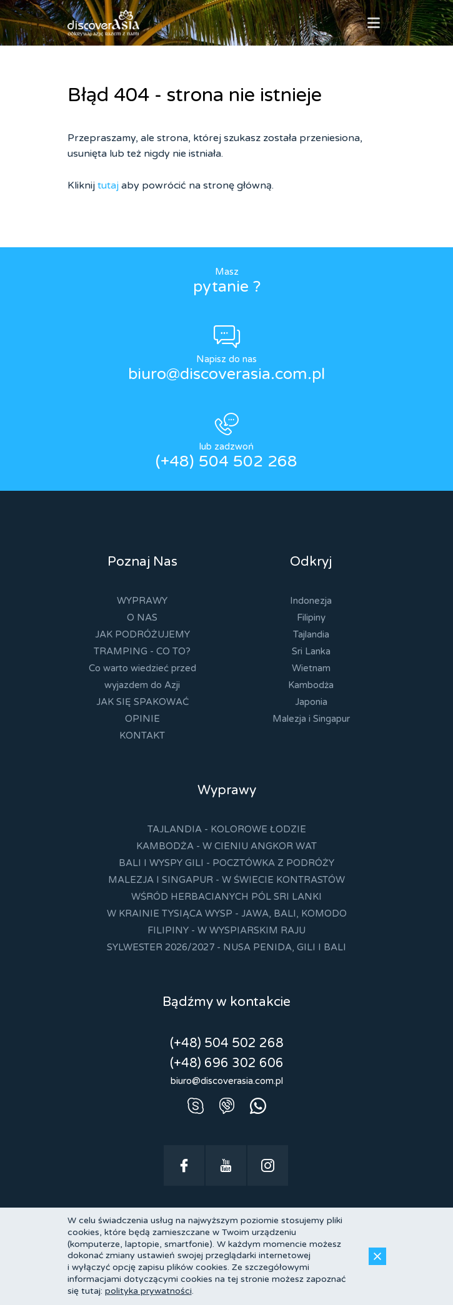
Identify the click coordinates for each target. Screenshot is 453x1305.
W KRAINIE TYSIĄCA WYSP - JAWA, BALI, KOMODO (227, 913)
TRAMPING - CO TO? (142, 651)
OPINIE (142, 718)
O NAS (142, 617)
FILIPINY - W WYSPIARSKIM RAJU (226, 930)
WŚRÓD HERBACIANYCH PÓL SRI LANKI (226, 896)
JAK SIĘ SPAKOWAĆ (142, 701)
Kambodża (311, 685)
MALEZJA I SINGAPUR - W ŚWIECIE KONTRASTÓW (226, 879)
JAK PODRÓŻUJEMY (142, 634)
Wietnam (311, 668)
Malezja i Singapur (311, 718)
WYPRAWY (142, 600)
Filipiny (311, 617)
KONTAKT (142, 735)
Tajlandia (311, 634)
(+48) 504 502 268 (226, 461)
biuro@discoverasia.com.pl (226, 374)
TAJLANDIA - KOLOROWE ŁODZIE (226, 829)
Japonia (311, 701)
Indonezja (311, 600)
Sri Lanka (311, 651)
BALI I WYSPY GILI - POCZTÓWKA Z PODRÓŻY (226, 863)
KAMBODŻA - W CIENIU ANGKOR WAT (226, 846)
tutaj (108, 185)
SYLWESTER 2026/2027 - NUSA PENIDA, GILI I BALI (226, 947)
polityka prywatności (148, 1291)
